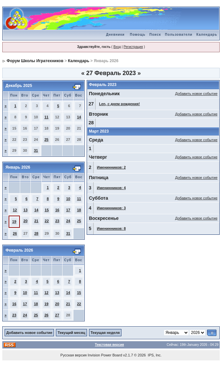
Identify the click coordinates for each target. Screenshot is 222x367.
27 (57, 315)
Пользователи (179, 34)
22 (47, 221)
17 (68, 210)
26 (15, 233)
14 (79, 117)
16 (57, 210)
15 (47, 210)
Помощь (137, 34)
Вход (117, 47)
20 (25, 221)
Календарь (207, 34)
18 (79, 210)
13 (25, 210)
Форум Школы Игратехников (35, 61)
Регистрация (133, 47)
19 (14, 222)
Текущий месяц (71, 333)
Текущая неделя (105, 333)
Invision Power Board (105, 355)
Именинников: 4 (111, 188)
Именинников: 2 (111, 167)
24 (68, 221)
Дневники (115, 34)
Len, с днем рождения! (119, 104)
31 (36, 150)
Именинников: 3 (111, 208)
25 (46, 140)
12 (15, 210)
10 (68, 199)
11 (46, 117)
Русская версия (74, 355)
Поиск (155, 34)
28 (36, 233)
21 (36, 221)
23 (57, 221)
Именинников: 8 (111, 228)
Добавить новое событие (196, 94)
